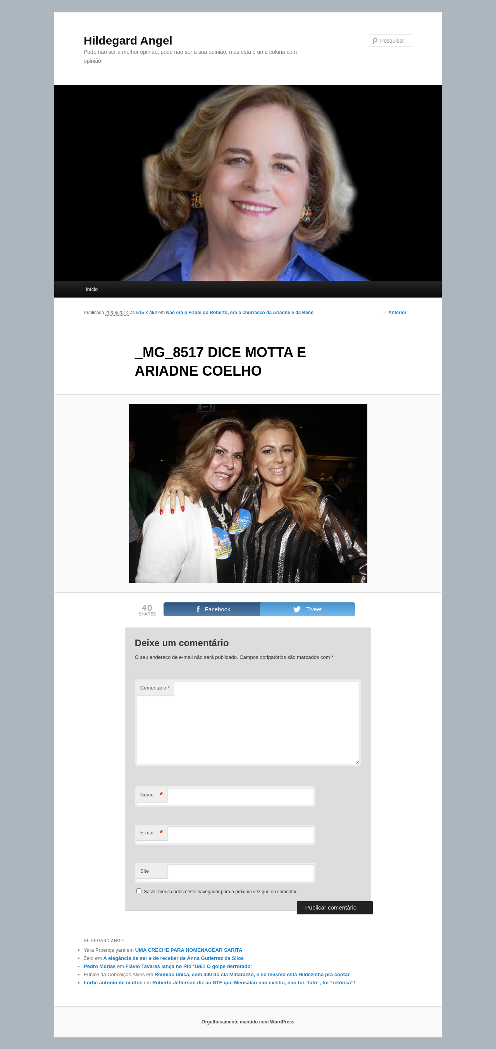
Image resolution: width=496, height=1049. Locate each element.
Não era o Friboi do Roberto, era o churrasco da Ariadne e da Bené (239, 312)
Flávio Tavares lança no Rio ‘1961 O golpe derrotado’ (189, 966)
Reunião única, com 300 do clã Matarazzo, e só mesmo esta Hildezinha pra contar (252, 974)
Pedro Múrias (99, 966)
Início (92, 289)
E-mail (151, 833)
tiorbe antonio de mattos (113, 982)
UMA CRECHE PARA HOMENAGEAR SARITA (189, 950)
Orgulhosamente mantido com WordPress (248, 1022)
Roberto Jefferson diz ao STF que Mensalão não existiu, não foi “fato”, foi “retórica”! (253, 982)
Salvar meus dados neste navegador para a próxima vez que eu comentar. (221, 891)
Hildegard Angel (128, 40)
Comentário (155, 688)
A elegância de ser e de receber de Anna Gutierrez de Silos (173, 958)
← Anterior (394, 312)
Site (144, 871)
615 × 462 (146, 312)
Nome (151, 795)
